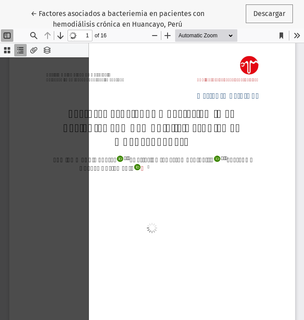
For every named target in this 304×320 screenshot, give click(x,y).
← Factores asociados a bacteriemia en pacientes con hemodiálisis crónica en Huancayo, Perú (117, 18)
